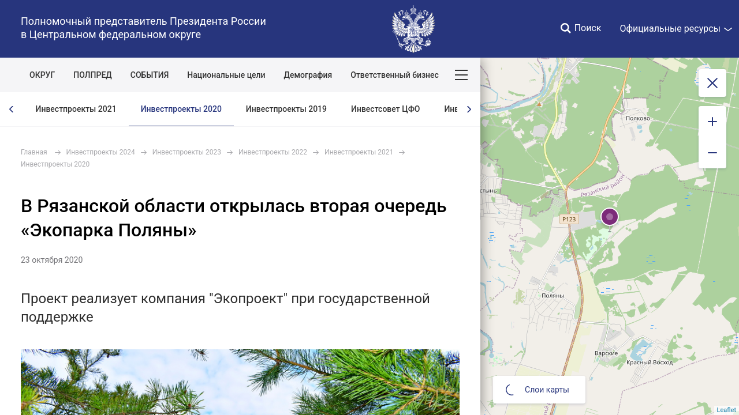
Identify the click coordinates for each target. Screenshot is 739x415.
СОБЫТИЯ (149, 75)
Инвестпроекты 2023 (186, 152)
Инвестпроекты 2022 (272, 152)
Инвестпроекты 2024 (100, 152)
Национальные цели (226, 75)
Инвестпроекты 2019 (286, 109)
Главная (34, 152)
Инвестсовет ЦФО (385, 109)
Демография (308, 75)
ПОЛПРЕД (92, 75)
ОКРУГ (42, 75)
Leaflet (726, 410)
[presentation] (11, 109)
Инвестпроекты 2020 (181, 109)
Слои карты (537, 389)
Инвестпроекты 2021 (76, 109)
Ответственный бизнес (394, 75)
